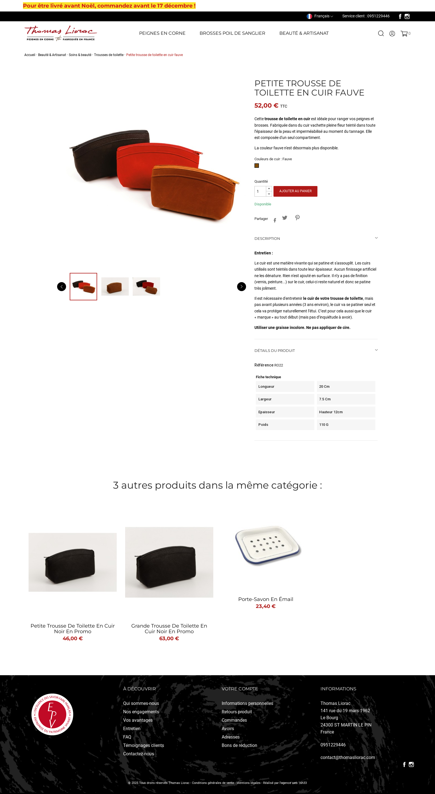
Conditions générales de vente (213, 783)
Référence (263, 365)
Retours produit (237, 711)
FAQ (127, 737)
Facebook (400, 16)
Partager (273, 219)
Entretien (132, 728)
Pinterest (297, 218)
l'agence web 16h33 (293, 783)
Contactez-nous (138, 753)
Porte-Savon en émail (265, 599)
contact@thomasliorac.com (348, 757)
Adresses (231, 737)
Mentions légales (249, 783)
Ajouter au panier (295, 191)
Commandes (234, 720)
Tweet (284, 218)
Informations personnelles (247, 703)
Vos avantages (138, 720)
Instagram (407, 16)
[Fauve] (257, 167)
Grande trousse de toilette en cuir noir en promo (169, 629)
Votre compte (240, 688)
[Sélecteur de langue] (320, 16)
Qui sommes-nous (141, 703)
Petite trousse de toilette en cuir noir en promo (73, 629)
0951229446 (333, 744)
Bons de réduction (239, 745)
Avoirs (228, 728)
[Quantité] (260, 191)
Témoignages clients (143, 745)
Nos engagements (141, 711)
